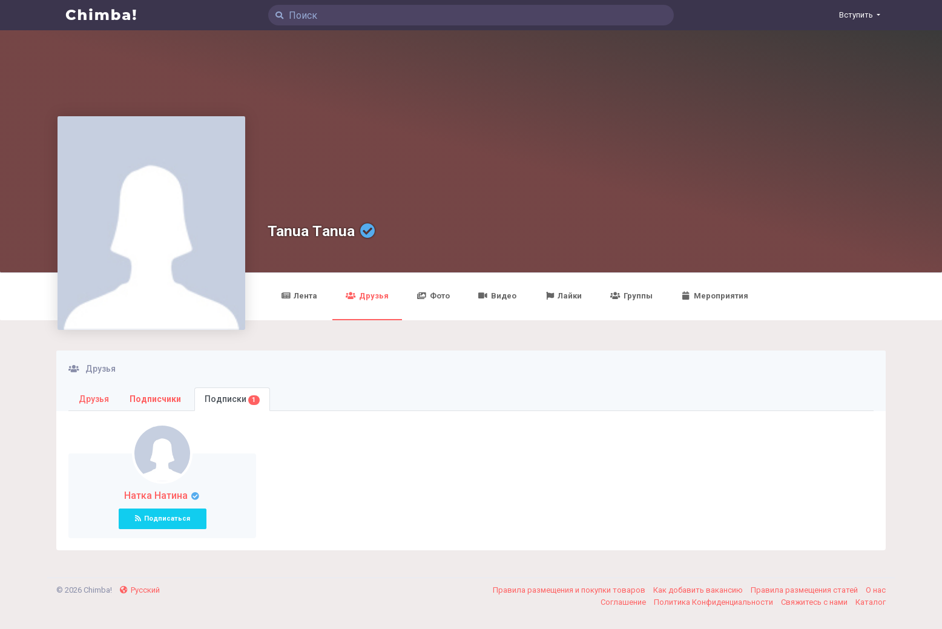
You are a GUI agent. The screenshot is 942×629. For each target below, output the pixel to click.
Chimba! (101, 15)
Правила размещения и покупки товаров (570, 589)
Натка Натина (157, 495)
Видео (497, 295)
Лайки (563, 295)
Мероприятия (714, 295)
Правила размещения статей (805, 589)
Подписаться (162, 518)
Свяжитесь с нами (815, 602)
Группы (631, 295)
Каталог (870, 602)
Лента (299, 295)
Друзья (367, 295)
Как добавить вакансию (699, 589)
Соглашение (624, 602)
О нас (876, 589)
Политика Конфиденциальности (714, 602)
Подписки (232, 399)
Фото (433, 295)
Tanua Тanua (311, 231)
